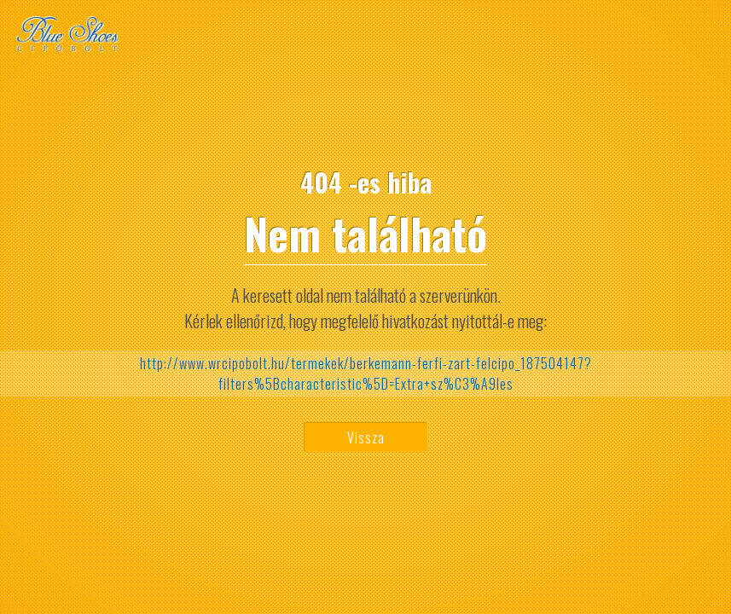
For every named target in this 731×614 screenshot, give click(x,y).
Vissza (366, 437)
